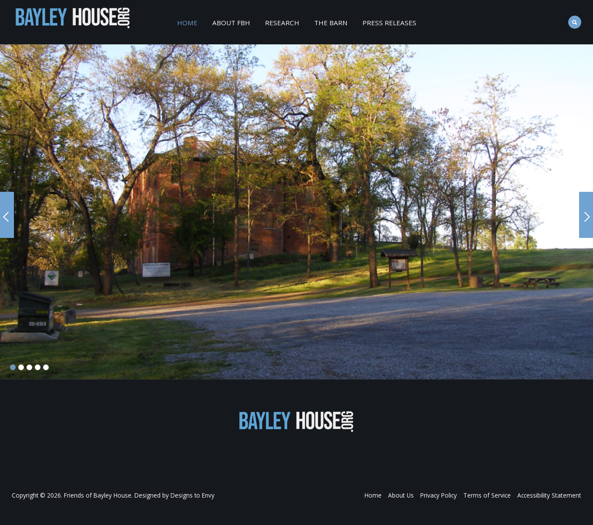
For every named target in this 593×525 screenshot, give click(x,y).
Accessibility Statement (550, 495)
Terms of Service (489, 495)
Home (187, 22)
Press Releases (389, 22)
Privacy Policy (440, 495)
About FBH (231, 22)
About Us (402, 495)
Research (282, 22)
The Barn (331, 22)
